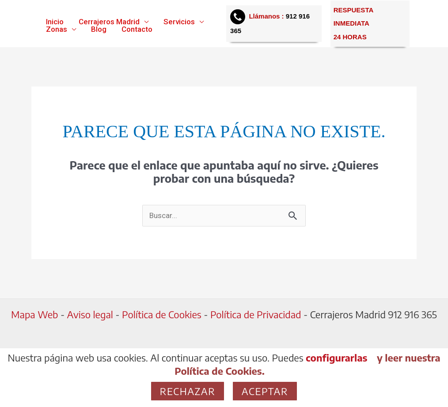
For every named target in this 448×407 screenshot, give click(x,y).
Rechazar (188, 391)
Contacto (136, 29)
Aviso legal (89, 314)
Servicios (179, 22)
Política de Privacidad (255, 314)
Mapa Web (34, 314)
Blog (98, 29)
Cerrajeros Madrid (109, 22)
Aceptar (265, 391)
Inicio (55, 22)
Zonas (56, 29)
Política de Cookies (161, 314)
